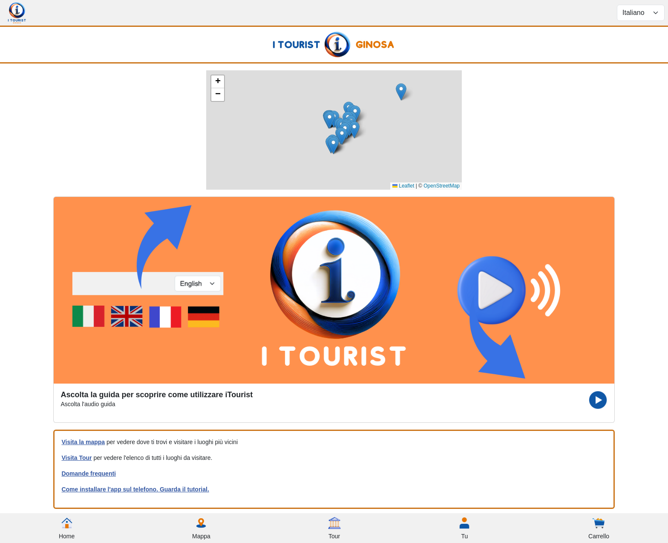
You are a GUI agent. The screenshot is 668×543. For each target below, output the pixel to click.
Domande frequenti (88, 473)
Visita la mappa (83, 442)
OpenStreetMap (441, 186)
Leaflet (403, 186)
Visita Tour (76, 457)
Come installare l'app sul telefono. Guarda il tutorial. (135, 489)
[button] (329, 120)
